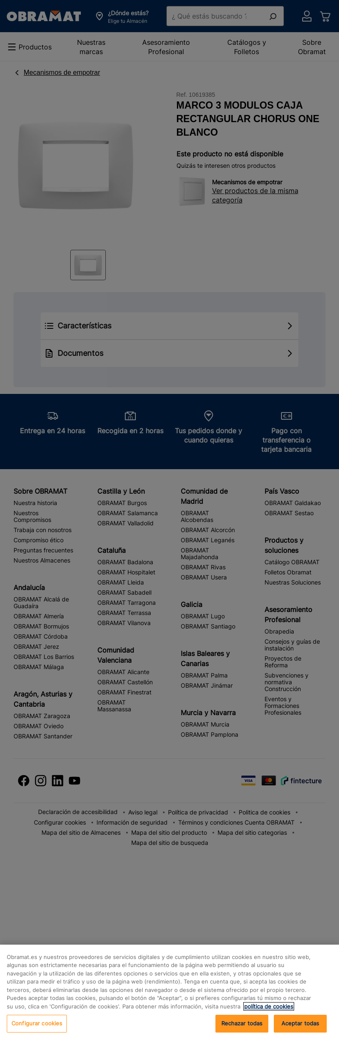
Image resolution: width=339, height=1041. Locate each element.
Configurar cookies (36, 1023)
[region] (169, 993)
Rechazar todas (242, 1023)
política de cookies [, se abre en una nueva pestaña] (268, 1006)
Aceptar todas (300, 1023)
